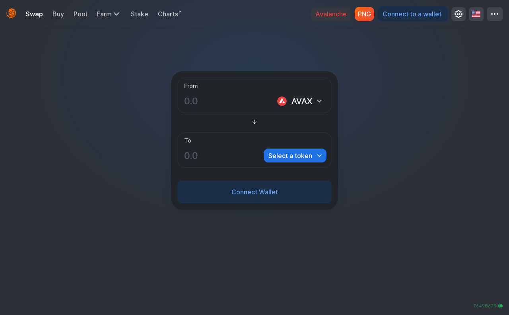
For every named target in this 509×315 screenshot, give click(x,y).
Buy (58, 14)
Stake (139, 14)
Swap (34, 14)
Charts (170, 14)
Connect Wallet (254, 192)
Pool (80, 14)
